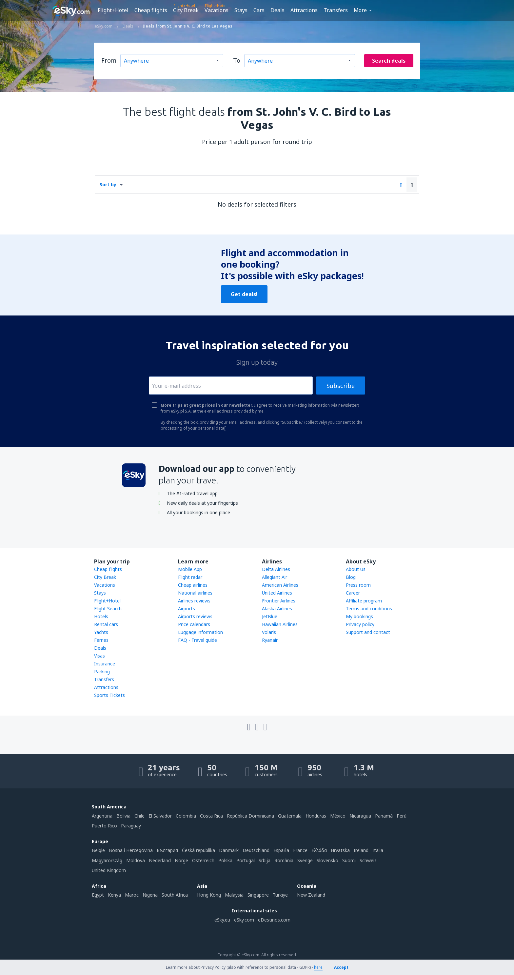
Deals (277, 10)
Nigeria (150, 895)
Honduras (316, 816)
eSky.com (244, 920)
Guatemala (290, 816)
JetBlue (269, 616)
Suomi (349, 860)
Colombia (186, 816)
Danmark (229, 850)
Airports (186, 608)
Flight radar (190, 577)
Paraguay (131, 826)
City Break (186, 10)
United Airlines (277, 593)
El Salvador (160, 816)
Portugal (245, 860)
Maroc (132, 895)
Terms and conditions (369, 608)
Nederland (160, 860)
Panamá (384, 816)
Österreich (203, 860)
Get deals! (244, 294)
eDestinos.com (274, 920)
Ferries (101, 640)
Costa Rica (211, 816)
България (167, 850)
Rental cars (106, 624)
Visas (99, 656)
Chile (139, 816)
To (236, 60)
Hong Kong (209, 895)
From (108, 60)
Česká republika (198, 850)
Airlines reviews (194, 601)
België (98, 850)
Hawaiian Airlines (280, 624)
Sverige (305, 860)
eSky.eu (222, 920)
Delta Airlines (276, 569)
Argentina (102, 816)
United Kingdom (109, 870)
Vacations (216, 10)
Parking (102, 671)
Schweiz (368, 860)
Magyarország (107, 860)
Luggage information (200, 632)
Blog (351, 577)
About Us (356, 569)
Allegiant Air (274, 577)
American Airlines (280, 585)
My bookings (359, 616)
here (318, 967)
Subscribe (340, 386)
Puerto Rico (104, 826)
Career (353, 593)
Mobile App (190, 569)
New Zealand (311, 895)
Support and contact (368, 632)
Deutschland (256, 850)
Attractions (304, 10)
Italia (377, 850)
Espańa (281, 850)
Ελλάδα (319, 850)
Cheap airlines (193, 585)
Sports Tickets (109, 695)
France (300, 850)
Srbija (264, 860)
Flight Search (108, 608)
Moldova (135, 860)
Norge (181, 860)
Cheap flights (150, 10)
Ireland (361, 850)
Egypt (98, 895)
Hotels (101, 616)
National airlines (195, 593)
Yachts (101, 632)
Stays (240, 10)
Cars (259, 10)
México (338, 816)
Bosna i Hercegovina (131, 850)
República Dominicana (250, 816)
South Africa (175, 895)
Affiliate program (364, 601)
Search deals (388, 60)
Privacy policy (360, 624)
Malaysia (234, 895)
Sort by (108, 184)
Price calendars (194, 624)
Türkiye (280, 895)
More (360, 10)
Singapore (258, 895)
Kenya (114, 895)
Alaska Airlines (277, 608)
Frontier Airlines (278, 601)
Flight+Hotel (113, 10)
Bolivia (123, 816)
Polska (225, 860)
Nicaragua (360, 816)
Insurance (104, 663)
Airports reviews (195, 616)
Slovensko (327, 860)
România (283, 860)
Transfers (336, 10)
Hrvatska (340, 850)
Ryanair (270, 640)
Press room (358, 585)
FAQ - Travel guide (197, 640)
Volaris (269, 632)
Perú (401, 816)
